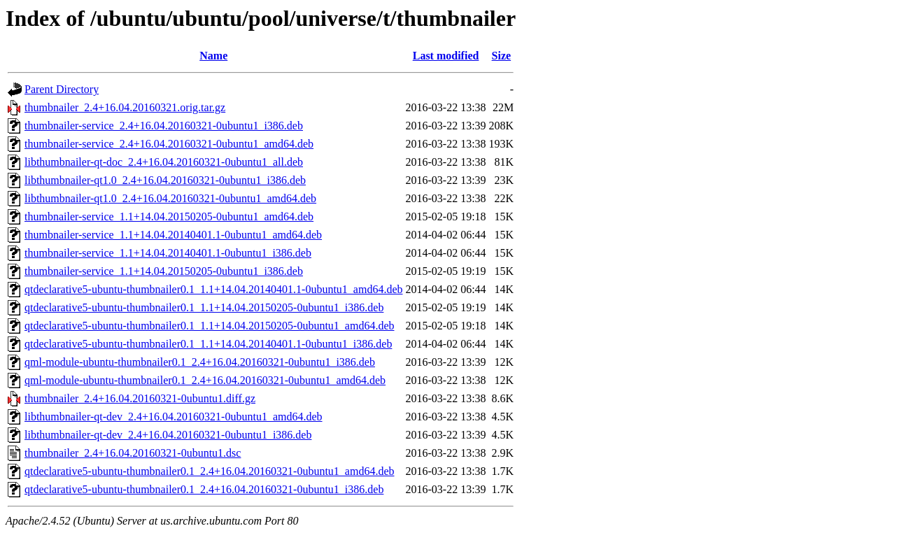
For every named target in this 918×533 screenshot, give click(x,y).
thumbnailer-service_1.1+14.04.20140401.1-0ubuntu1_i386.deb (167, 253)
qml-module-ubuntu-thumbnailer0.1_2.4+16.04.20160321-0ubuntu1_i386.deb (199, 362)
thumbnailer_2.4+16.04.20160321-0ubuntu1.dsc (132, 453)
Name (213, 56)
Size (501, 56)
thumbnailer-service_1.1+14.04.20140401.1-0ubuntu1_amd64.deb (173, 235)
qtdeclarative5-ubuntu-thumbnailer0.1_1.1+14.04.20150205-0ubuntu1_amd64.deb (209, 326)
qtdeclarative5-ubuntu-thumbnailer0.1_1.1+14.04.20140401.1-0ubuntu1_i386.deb (208, 344)
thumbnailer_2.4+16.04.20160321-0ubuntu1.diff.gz (139, 398)
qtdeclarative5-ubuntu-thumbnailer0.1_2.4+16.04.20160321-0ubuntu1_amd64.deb (209, 471)
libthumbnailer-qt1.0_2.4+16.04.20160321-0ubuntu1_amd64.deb (170, 198)
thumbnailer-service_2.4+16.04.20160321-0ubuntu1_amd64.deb (168, 144)
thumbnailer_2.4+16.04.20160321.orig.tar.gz (124, 107)
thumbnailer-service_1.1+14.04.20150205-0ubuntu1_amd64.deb (168, 216)
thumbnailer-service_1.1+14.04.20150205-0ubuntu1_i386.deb (163, 271)
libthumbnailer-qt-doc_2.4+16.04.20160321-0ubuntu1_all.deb (163, 162)
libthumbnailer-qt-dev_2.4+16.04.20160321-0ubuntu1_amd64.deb (173, 416)
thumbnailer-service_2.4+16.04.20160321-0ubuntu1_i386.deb (163, 126)
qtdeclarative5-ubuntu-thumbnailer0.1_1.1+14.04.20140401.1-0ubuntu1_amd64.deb (213, 289)
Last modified (446, 56)
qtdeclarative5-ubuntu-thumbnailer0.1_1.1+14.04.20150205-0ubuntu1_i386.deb (203, 307)
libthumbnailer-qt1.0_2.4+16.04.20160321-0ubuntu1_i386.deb (165, 180)
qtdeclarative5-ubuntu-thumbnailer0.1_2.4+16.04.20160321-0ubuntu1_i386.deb (203, 489)
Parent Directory (61, 89)
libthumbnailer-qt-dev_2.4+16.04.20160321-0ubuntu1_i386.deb (167, 435)
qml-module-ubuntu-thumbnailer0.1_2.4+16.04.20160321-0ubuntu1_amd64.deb (205, 380)
